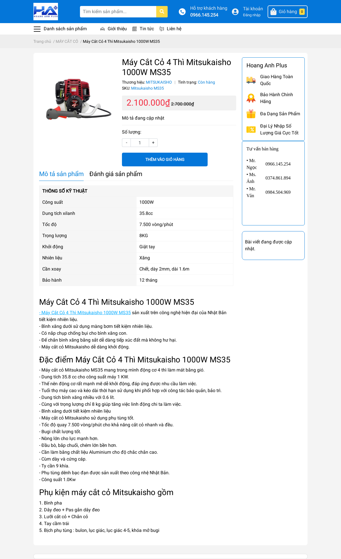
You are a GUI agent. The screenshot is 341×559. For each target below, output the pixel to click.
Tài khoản (253, 8)
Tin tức (147, 28)
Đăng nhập (251, 15)
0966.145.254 (204, 15)
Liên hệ (174, 28)
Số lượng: (131, 132)
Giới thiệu (117, 28)
